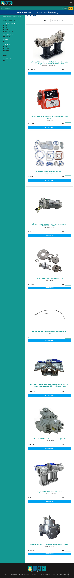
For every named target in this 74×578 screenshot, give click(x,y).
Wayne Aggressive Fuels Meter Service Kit (49, 171)
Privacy (32, 574)
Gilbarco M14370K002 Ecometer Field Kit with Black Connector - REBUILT (49, 225)
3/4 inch (6, 55)
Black (5, 41)
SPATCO (4, 14)
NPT (4, 60)
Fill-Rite (5, 27)
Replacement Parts (16, 16)
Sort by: (46, 20)
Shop (71, 8)
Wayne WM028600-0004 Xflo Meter (49, 492)
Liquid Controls (8, 31)
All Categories (10, 14)
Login (66, 8)
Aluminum (6, 36)
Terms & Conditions (40, 574)
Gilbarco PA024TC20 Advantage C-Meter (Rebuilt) (49, 439)
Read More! (53, 12)
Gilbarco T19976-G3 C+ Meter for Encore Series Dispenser (49, 545)
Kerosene (6, 50)
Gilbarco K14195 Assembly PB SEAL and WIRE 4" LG (49, 331)
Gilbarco (6, 29)
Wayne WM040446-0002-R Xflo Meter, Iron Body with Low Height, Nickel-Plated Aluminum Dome (49, 63)
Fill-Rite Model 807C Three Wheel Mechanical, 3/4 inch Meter (49, 117)
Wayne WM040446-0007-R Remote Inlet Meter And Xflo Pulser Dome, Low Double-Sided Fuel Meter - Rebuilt (49, 385)
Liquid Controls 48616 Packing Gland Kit (49, 278)
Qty (63, 69)
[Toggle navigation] (71, 3)
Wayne (5, 25)
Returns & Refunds (52, 574)
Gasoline (6, 48)
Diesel (5, 46)
